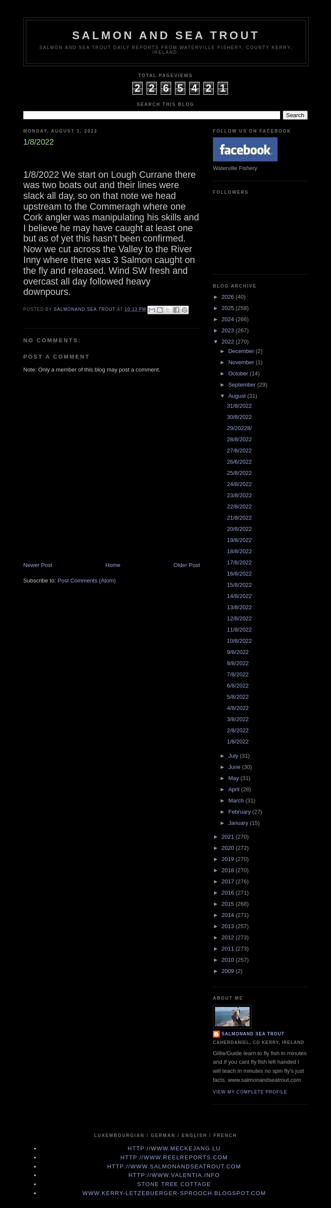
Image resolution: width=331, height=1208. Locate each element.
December (242, 351)
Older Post (187, 565)
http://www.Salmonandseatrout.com (174, 1166)
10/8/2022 (239, 641)
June (235, 767)
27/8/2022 (239, 450)
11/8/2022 (239, 629)
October (239, 373)
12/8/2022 (239, 618)
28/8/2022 (239, 439)
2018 (229, 870)
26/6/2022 (239, 461)
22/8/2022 (239, 506)
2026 (229, 297)
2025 (229, 308)
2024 (229, 319)
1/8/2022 (238, 741)
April (234, 789)
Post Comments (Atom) (87, 580)
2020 (229, 848)
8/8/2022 (238, 663)
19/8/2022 (239, 540)
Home (113, 565)
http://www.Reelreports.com (174, 1157)
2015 (229, 904)
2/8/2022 (238, 730)
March (237, 800)
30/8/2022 (239, 417)
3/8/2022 (238, 719)
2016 (229, 892)
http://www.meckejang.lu (174, 1148)
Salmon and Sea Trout (166, 35)
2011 (229, 948)
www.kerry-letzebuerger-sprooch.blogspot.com (174, 1193)
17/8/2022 (239, 562)
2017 (229, 881)
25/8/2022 (239, 473)
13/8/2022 (239, 607)
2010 (229, 960)
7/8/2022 (238, 674)
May (234, 778)
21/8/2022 (239, 517)
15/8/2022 (239, 585)
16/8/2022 (239, 573)
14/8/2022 (239, 596)
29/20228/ (239, 428)
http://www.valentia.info (174, 1175)
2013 (229, 926)
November (242, 362)
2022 (229, 341)
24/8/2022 (239, 484)
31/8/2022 (239, 406)
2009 (229, 971)
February (240, 811)
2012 (229, 937)
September (242, 384)
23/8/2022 (239, 495)
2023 (229, 330)
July (234, 756)
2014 (229, 915)
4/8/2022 (238, 708)
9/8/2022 (238, 652)
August (237, 396)
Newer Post (37, 565)
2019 (229, 859)
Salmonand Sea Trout (253, 1033)
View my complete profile (250, 1092)
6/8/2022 (238, 685)
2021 (229, 836)
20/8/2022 (239, 529)
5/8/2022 (238, 697)
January (239, 823)
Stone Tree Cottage (174, 1184)
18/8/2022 (239, 551)
